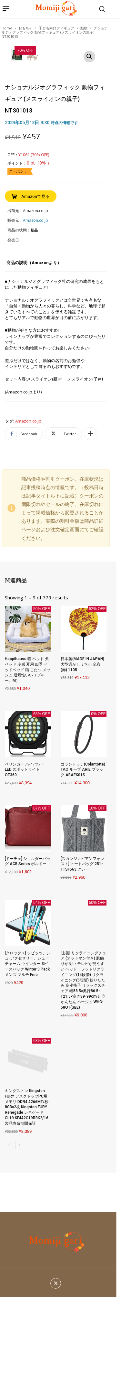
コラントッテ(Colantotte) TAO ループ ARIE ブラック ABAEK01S (83, 857)
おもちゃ (25, 28)
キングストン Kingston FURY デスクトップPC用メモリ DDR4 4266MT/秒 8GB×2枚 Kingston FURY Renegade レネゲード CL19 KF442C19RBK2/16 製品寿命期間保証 (26, 1194)
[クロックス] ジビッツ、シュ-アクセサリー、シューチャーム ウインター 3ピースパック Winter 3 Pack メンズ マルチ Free (27, 1051)
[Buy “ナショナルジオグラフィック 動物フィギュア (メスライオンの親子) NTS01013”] (30, 283)
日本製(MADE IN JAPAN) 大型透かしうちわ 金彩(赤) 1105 (82, 751)
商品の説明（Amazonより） (33, 350)
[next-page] (19, 1232)
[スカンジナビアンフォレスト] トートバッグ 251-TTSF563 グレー (82, 951)
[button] (102, 8)
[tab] (34, 352)
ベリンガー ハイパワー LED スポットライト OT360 (25, 857)
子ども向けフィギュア (56, 28)
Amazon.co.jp (28, 508)
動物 (83, 28)
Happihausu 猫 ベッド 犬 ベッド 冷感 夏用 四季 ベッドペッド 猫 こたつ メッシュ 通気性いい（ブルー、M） (27, 757)
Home (7, 28)
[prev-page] (9, 1232)
